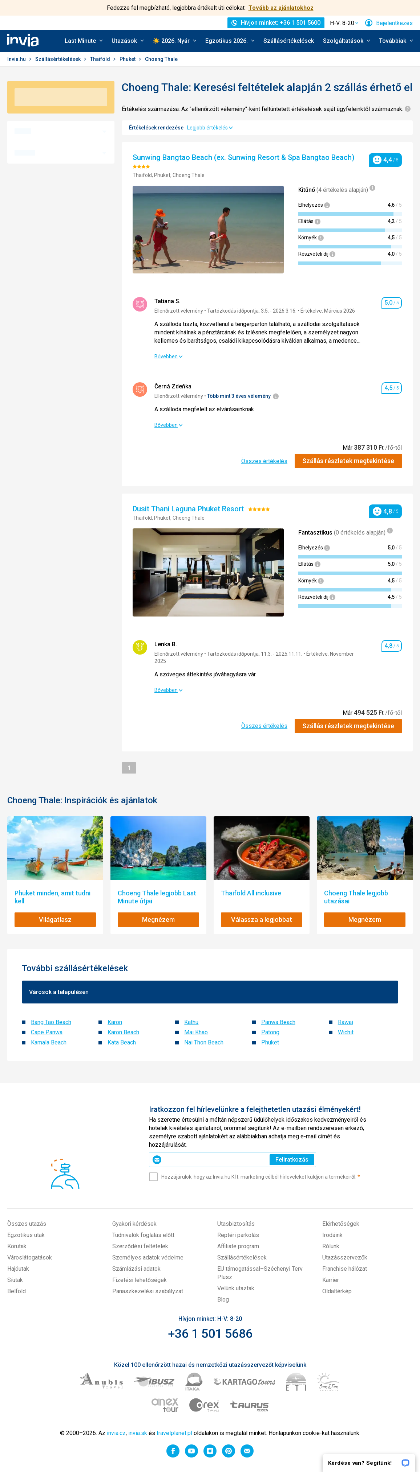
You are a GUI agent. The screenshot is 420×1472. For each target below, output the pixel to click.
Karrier (330, 1280)
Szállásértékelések (288, 40)
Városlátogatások (29, 1257)
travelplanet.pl (174, 1433)
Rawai (345, 1022)
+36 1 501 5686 (210, 1333)
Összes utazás (26, 1223)
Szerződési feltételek (140, 1246)
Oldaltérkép (337, 1291)
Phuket (128, 59)
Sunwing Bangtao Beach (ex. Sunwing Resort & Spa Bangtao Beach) (244, 157)
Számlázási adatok (136, 1268)
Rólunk (330, 1246)
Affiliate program (238, 1246)
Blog (223, 1299)
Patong (270, 1032)
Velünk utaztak (235, 1288)
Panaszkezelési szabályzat (147, 1291)
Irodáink (332, 1235)
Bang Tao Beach (51, 1022)
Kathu (191, 1022)
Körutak (17, 1246)
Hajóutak (18, 1268)
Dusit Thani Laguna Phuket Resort (189, 508)
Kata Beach (122, 1042)
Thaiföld (100, 59)
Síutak (15, 1280)
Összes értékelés (264, 461)
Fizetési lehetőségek (139, 1280)
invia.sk (137, 1433)
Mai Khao (196, 1032)
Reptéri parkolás (238, 1235)
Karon (115, 1022)
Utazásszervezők (344, 1257)
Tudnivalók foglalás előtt (143, 1235)
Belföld (16, 1291)
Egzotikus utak (26, 1235)
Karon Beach (123, 1032)
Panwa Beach (278, 1022)
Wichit (346, 1032)
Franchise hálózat (344, 1268)
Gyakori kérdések (134, 1223)
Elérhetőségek (340, 1223)
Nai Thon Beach (203, 1042)
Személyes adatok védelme (147, 1257)
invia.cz (116, 1433)
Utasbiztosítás (236, 1223)
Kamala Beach (48, 1042)
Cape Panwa (46, 1032)
